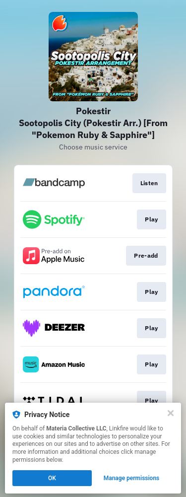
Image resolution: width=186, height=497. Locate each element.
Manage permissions (132, 478)
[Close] (171, 413)
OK (52, 478)
